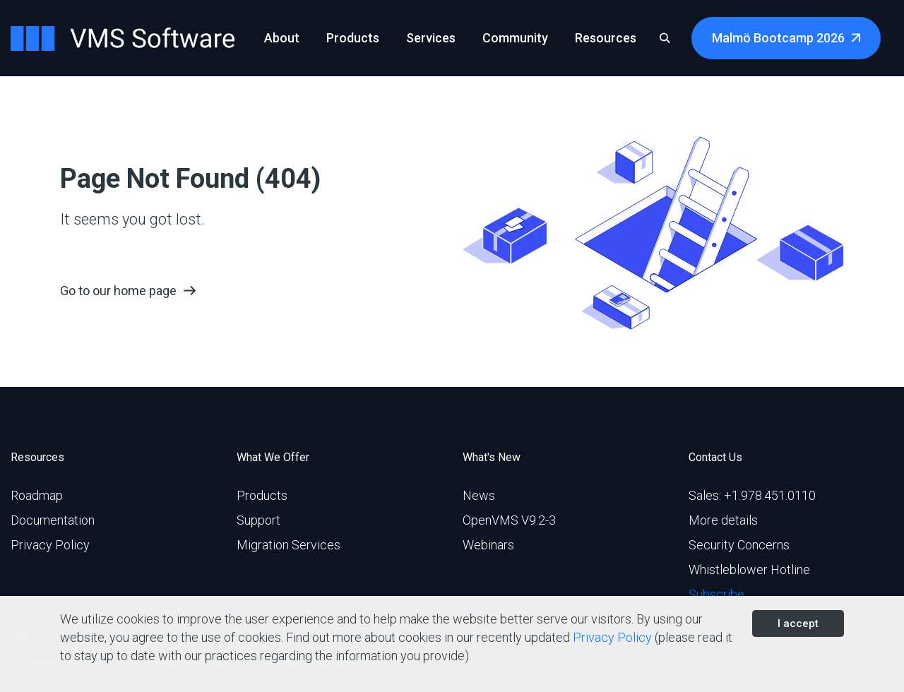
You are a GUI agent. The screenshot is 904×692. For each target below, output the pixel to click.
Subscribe (716, 594)
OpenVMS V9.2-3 (509, 520)
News (479, 495)
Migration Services (288, 544)
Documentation (53, 520)
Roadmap (37, 495)
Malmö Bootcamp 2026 (778, 37)
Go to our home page (118, 290)
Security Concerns (739, 544)
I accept (798, 623)
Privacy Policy (50, 544)
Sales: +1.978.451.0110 (752, 495)
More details (723, 520)
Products (262, 495)
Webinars (488, 544)
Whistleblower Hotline (749, 569)
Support (258, 520)
